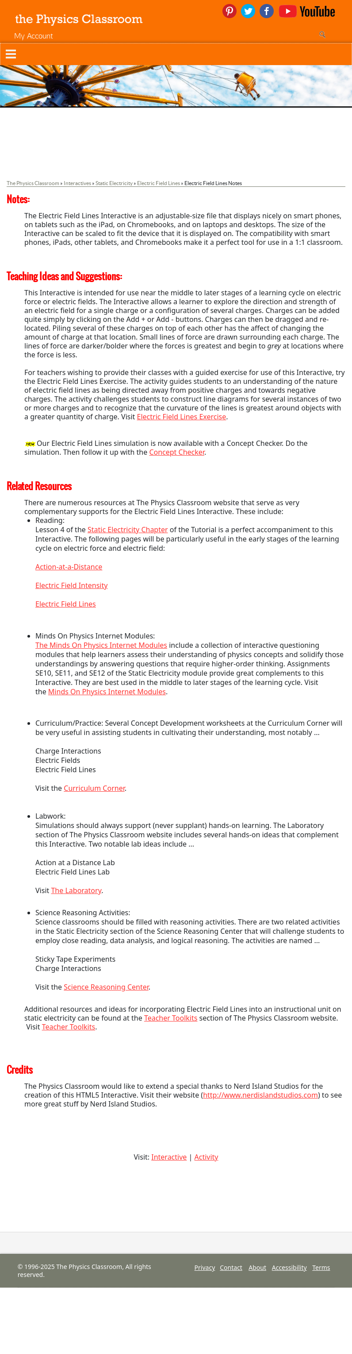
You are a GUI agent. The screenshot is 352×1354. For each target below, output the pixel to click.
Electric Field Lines (158, 183)
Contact (231, 1267)
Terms (321, 1267)
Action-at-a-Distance (68, 567)
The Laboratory (76, 890)
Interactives (77, 183)
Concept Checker (176, 452)
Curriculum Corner (94, 788)
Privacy (205, 1267)
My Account (33, 35)
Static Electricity (114, 183)
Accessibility (289, 1267)
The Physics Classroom (33, 183)
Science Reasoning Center (106, 987)
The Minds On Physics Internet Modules (101, 645)
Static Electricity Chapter (128, 529)
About (257, 1267)
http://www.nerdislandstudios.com (260, 1095)
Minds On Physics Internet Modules (107, 691)
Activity (206, 1157)
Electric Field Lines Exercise (181, 417)
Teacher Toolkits (171, 1018)
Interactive (169, 1157)
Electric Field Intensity (71, 585)
